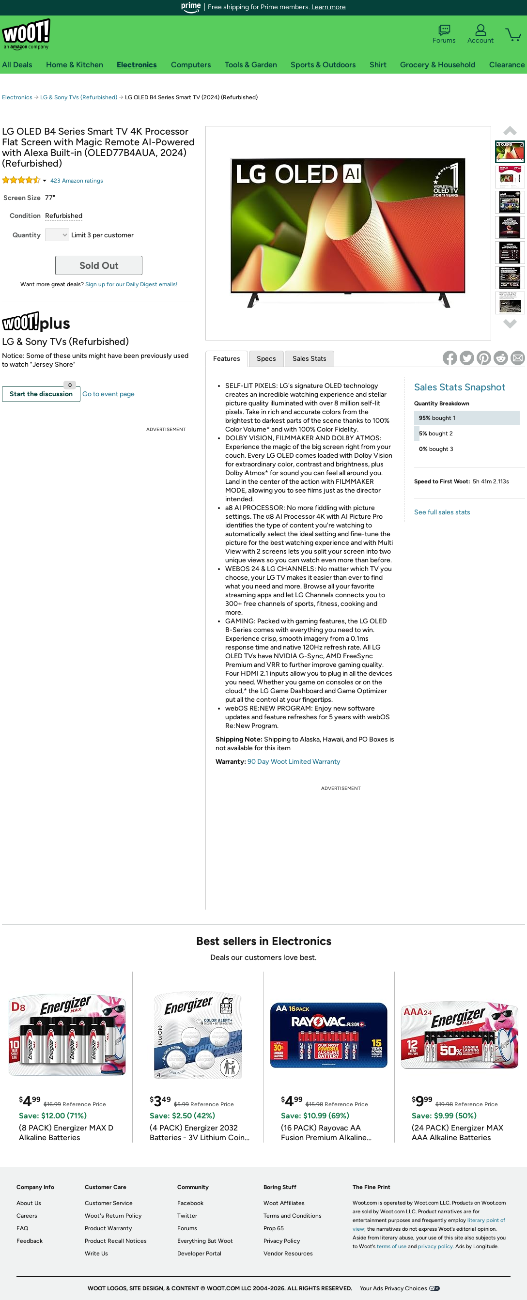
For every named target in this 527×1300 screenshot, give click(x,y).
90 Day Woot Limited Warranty (294, 762)
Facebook (190, 1203)
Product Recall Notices (116, 1241)
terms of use (391, 1246)
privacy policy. (436, 1246)
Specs (266, 359)
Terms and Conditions (293, 1215)
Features (226, 359)
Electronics (17, 97)
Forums (444, 34)
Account (480, 34)
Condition (25, 216)
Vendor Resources (288, 1253)
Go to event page (108, 394)
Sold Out (99, 265)
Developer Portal (199, 1253)
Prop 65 (274, 1228)
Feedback (29, 1241)
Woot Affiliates (284, 1203)
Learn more (328, 7)
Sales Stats (309, 359)
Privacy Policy (282, 1241)
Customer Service (109, 1203)
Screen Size (22, 198)
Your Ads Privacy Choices (393, 1288)
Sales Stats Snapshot (460, 387)
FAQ (22, 1228)
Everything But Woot (205, 1241)
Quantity (27, 235)
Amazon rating (76, 180)
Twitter (187, 1215)
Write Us (96, 1253)
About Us (28, 1203)
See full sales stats (442, 512)
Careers (26, 1215)
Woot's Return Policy (113, 1215)
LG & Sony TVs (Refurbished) (78, 97)
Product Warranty (108, 1228)
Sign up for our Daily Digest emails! (131, 284)
